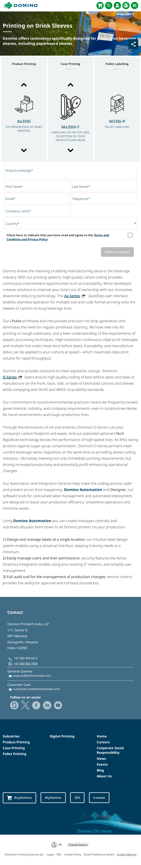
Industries (11, 736)
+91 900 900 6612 (26, 658)
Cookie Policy (72, 854)
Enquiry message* (19, 170)
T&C (59, 854)
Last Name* (81, 186)
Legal (50, 854)
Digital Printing (62, 736)
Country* (12, 223)
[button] (24, 85)
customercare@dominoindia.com (36, 689)
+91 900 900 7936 (26, 664)
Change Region (78, 844)
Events (102, 764)
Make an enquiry (117, 252)
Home (102, 736)
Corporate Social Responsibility (110, 750)
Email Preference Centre (99, 854)
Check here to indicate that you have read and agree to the (58, 237)
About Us (104, 776)
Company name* (18, 211)
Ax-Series (72, 295)
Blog (100, 770)
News (101, 758)
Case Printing (14, 748)
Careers (103, 742)
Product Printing (16, 742)
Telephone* (81, 199)
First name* (14, 186)
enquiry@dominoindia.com (32, 676)
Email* (10, 199)
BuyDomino (19, 797)
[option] (24, 118)
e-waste (99, 797)
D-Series (10, 377)
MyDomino (53, 797)
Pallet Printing (14, 754)
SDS (77, 797)
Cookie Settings (126, 854)
